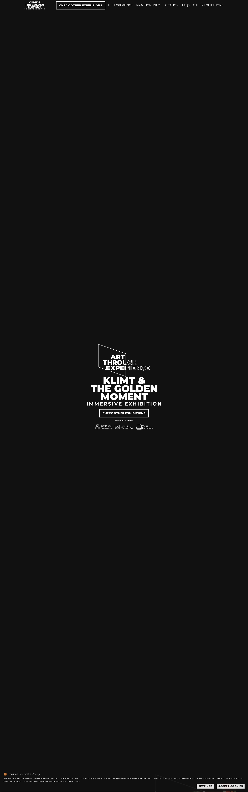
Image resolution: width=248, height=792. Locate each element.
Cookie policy (73, 781)
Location (171, 5)
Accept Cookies (230, 786)
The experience (120, 5)
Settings (205, 786)
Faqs (186, 5)
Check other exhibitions (80, 5)
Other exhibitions (208, 5)
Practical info (148, 5)
